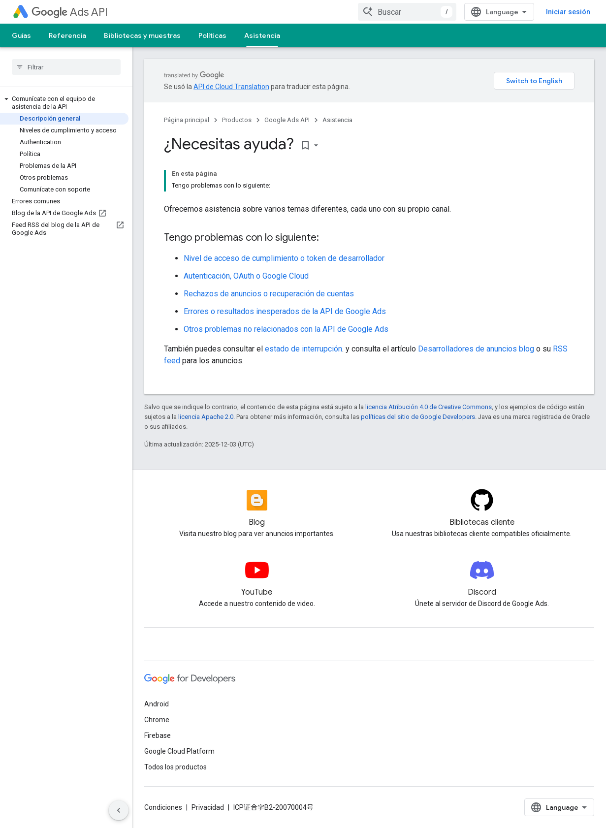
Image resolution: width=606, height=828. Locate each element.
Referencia (67, 35)
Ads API (70, 12)
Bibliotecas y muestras (142, 35)
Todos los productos (175, 767)
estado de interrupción (303, 348)
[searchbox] (66, 67)
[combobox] (407, 12)
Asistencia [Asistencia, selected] (262, 35)
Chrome (156, 720)
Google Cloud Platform (179, 751)
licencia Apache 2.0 (205, 416)
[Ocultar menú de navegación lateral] (118, 810)
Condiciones (163, 807)
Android (156, 704)
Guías (21, 35)
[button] (64, 103)
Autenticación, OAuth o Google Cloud (246, 276)
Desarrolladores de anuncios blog (476, 348)
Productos (237, 120)
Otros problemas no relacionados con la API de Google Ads (286, 329)
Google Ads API (287, 120)
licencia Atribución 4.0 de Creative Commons (428, 407)
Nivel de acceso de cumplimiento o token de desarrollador (284, 258)
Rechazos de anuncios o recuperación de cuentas (269, 293)
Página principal (186, 120)
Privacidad (207, 807)
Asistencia (337, 120)
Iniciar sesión (568, 12)
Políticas (212, 35)
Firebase (157, 735)
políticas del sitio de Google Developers (418, 416)
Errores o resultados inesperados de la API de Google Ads (285, 311)
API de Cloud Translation (231, 87)
